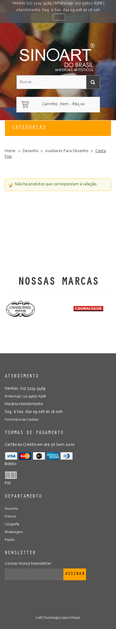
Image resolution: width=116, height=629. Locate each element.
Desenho (30, 151)
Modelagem (14, 532)
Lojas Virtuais (70, 618)
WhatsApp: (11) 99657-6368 (78, 3)
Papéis (10, 540)
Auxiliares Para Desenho (66, 151)
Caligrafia (12, 524)
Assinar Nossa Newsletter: (28, 564)
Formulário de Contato (21, 420)
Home (10, 151)
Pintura (10, 516)
